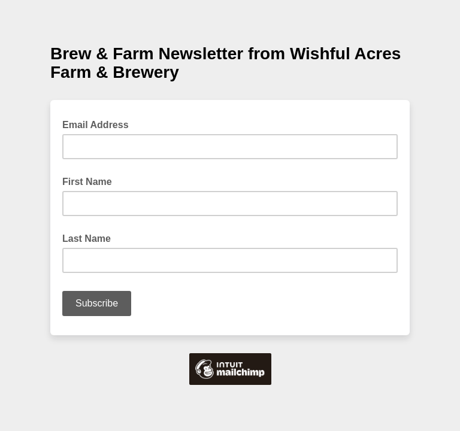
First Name (87, 182)
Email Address (99, 123)
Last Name (86, 238)
